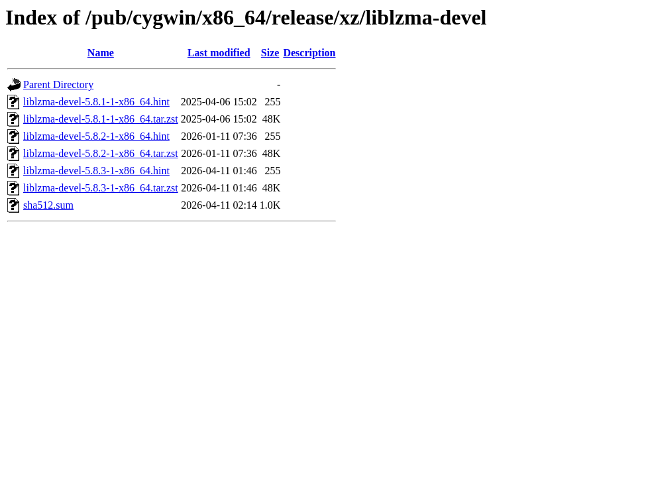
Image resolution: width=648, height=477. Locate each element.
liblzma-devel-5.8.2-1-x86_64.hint (96, 136)
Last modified (219, 52)
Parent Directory (58, 84)
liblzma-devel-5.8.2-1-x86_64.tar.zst (100, 153)
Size (270, 52)
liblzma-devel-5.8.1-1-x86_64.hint (96, 101)
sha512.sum (48, 205)
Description (309, 52)
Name (100, 52)
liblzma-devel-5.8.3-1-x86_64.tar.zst (100, 187)
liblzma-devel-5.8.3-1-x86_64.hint (96, 170)
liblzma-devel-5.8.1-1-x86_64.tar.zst (100, 119)
